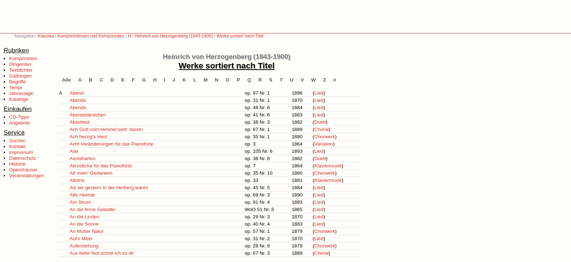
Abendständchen (88, 115)
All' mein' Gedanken (91, 173)
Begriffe (17, 81)
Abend (77, 93)
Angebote (19, 123)
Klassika (46, 36)
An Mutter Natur (87, 231)
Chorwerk (324, 136)
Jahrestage (21, 93)
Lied (318, 93)
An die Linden (84, 216)
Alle (66, 80)
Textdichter (20, 70)
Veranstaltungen (26, 175)
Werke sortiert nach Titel (239, 36)
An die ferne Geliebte (92, 209)
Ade (74, 151)
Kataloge (18, 99)
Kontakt (17, 146)
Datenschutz (22, 158)
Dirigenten (20, 64)
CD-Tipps (19, 117)
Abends (78, 100)
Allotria (77, 180)
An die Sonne (84, 224)
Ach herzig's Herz (88, 136)
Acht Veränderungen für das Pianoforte (111, 144)
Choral (321, 129)
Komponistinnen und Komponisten (91, 36)
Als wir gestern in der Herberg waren (109, 187)
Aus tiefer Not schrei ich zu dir (102, 253)
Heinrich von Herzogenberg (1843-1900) (174, 36)
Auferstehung (84, 246)
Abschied (80, 122)
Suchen (17, 140)
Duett (320, 122)
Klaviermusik (328, 165)
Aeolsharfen (82, 158)
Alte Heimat (82, 195)
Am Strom (80, 202)
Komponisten (23, 58)
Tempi (15, 87)
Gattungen (20, 76)
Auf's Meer (81, 238)
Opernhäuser (23, 169)
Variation (323, 144)
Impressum (21, 152)
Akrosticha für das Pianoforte (101, 165)
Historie (17, 164)
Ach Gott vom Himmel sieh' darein (106, 129)
